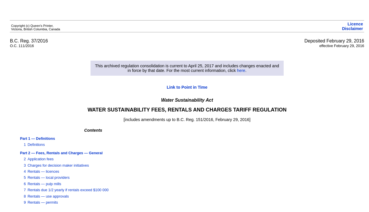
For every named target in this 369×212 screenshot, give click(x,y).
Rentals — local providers (49, 177)
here (241, 70)
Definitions (36, 144)
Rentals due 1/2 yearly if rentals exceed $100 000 (68, 190)
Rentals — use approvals (48, 196)
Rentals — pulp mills (44, 184)
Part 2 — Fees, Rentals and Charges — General (61, 153)
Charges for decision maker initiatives (58, 165)
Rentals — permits (43, 202)
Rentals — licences (43, 171)
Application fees (41, 159)
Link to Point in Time (187, 87)
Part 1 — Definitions (37, 138)
